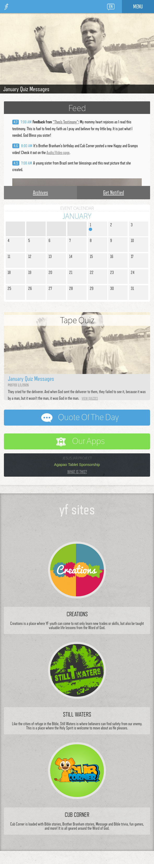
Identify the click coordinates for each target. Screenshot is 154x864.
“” (65, 121)
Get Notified (113, 192)
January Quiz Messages (26, 89)
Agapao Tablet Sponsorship (77, 465)
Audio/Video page (57, 152)
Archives (40, 192)
